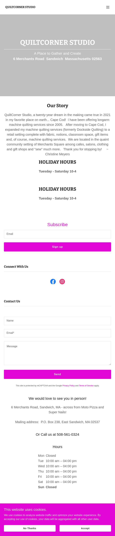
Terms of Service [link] (86, 385)
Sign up (57, 246)
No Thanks (29, 528)
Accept (85, 528)
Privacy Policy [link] (68, 385)
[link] (20, 7)
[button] (108, 7)
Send (57, 374)
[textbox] (57, 234)
